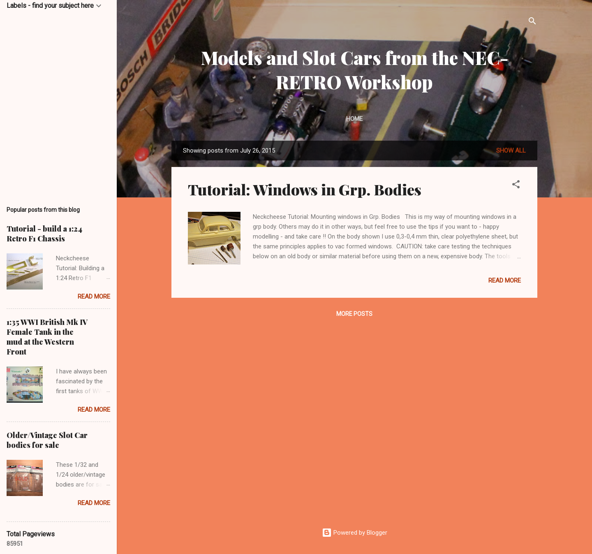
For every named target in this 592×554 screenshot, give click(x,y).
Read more (504, 280)
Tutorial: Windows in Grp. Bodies (304, 189)
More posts (354, 314)
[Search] (532, 22)
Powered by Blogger (354, 532)
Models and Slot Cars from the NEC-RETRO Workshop (354, 69)
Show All (511, 150)
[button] (516, 185)
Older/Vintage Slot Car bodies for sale (47, 440)
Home (354, 119)
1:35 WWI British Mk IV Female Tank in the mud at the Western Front (47, 337)
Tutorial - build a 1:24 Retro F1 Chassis (44, 233)
